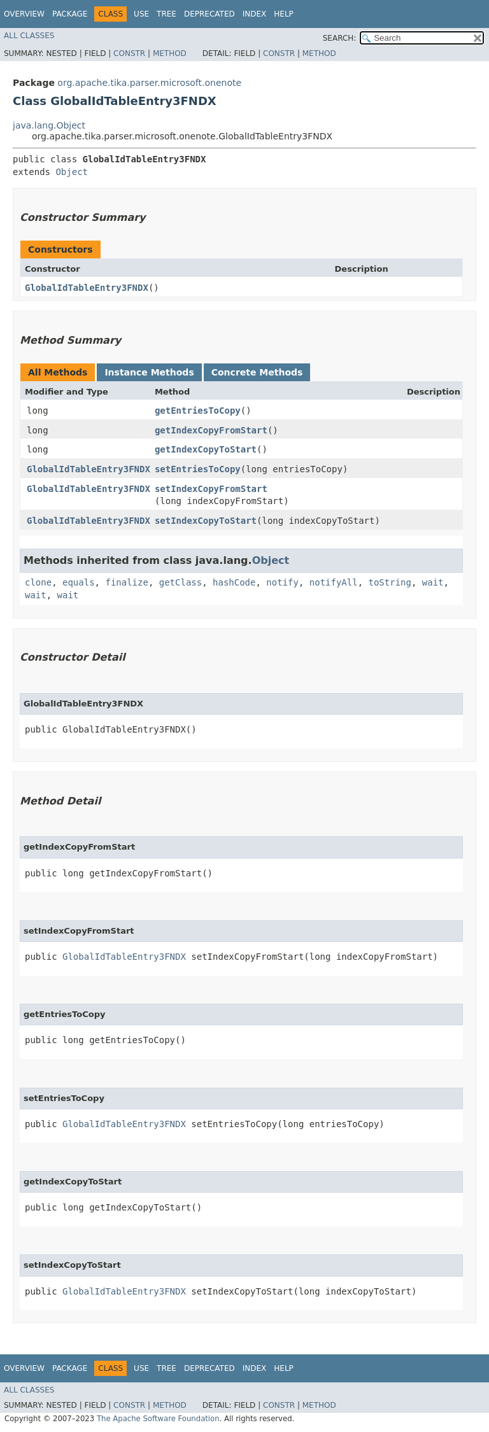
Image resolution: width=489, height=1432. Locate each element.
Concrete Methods (257, 372)
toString (390, 582)
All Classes (29, 35)
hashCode (234, 582)
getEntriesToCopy (198, 410)
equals (78, 582)
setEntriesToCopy (198, 469)
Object (71, 172)
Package (69, 14)
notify (282, 582)
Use (141, 14)
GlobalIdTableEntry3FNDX (86, 288)
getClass (180, 582)
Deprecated (209, 14)
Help (284, 14)
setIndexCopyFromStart (211, 489)
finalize (126, 582)
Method (170, 53)
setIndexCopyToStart (206, 521)
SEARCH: (340, 38)
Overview (24, 14)
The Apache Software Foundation (158, 1418)
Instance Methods (149, 372)
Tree (166, 14)
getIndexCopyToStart (206, 449)
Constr (129, 53)
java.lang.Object (49, 125)
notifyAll (333, 582)
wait (433, 582)
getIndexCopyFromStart (211, 430)
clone (38, 582)
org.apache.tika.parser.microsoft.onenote (149, 83)
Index (255, 14)
